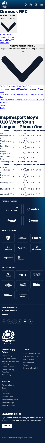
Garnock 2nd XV (7, 37)
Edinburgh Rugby (8, 403)
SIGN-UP (7, 426)
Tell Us (25, 365)
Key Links (6, 381)
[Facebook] (20, 321)
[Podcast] (30, 321)
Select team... (8, 15)
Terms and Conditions (10, 359)
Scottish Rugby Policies (8, 351)
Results (3, 105)
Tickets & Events (8, 385)
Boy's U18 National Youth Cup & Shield (16, 86)
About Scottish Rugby (31, 353)
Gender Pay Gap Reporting (8, 371)
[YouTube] (25, 321)
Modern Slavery (8, 367)
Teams (4, 391)
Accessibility (6, 375)
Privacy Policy (7, 356)
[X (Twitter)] (9, 321)
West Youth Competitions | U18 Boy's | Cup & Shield (22, 99)
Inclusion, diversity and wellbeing (10, 362)
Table (2, 108)
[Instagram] (14, 321)
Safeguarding (28, 362)
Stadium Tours (7, 397)
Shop (4, 388)
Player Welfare (28, 359)
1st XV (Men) (5, 34)
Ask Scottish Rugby (30, 356)
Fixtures (3, 102)
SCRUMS (6, 314)
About (26, 350)
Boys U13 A (4, 42)
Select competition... (22, 45)
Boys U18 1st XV (7, 40)
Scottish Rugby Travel (10, 399)
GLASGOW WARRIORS (11, 311)
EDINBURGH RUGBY (9, 307)
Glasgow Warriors (8, 405)
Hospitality (6, 394)
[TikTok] (4, 321)
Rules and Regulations (31, 368)
